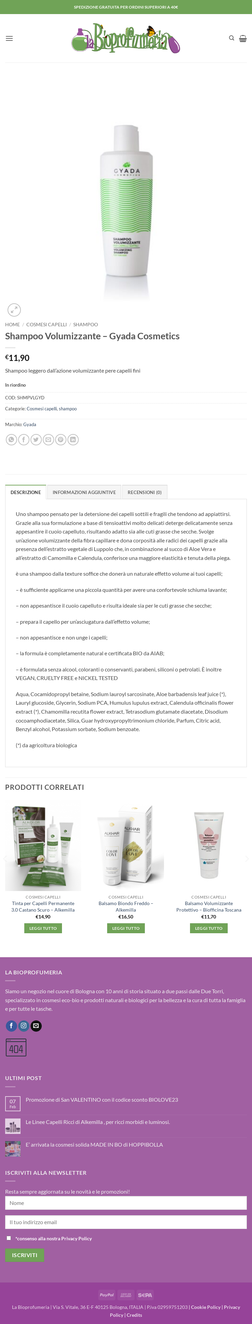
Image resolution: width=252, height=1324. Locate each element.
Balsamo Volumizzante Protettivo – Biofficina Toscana (208, 906)
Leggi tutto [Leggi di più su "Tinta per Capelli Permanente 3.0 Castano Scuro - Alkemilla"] (43, 928)
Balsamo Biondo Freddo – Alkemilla (126, 906)
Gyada (29, 424)
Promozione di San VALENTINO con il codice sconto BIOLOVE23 (102, 1099)
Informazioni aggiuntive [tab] (84, 492)
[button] (9, 38)
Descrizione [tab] (26, 492)
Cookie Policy (205, 1307)
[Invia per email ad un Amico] (48, 439)
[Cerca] (231, 38)
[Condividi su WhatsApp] (11, 439)
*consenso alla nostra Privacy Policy (53, 1238)
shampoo (85, 324)
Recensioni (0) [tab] (145, 492)
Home (12, 324)
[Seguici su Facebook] (11, 1026)
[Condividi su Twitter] (36, 439)
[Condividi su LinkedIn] (73, 439)
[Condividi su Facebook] (23, 439)
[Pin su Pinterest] (60, 439)
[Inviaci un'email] (36, 1026)
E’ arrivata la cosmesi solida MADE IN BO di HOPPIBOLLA (94, 1144)
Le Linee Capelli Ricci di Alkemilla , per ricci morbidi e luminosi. (98, 1121)
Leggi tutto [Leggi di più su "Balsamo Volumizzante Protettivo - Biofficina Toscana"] (209, 928)
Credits (134, 1315)
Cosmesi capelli (46, 324)
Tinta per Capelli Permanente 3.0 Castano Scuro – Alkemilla (43, 906)
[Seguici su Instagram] (23, 1026)
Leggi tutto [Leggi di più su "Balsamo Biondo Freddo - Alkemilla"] (126, 928)
